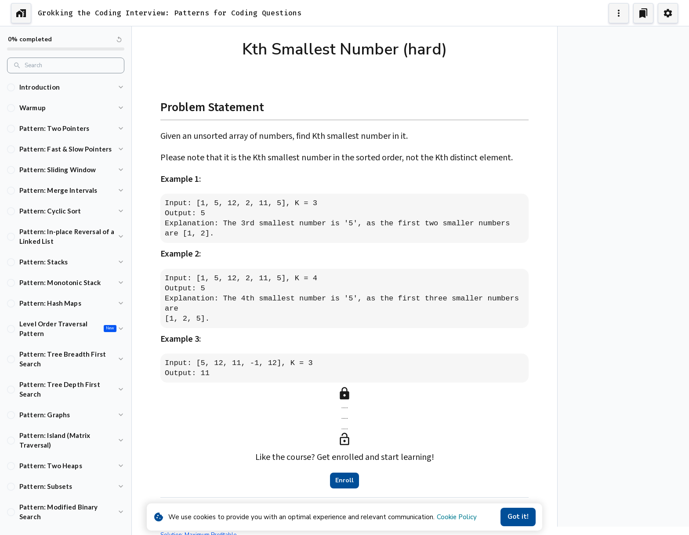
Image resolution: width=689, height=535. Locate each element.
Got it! (518, 517)
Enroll (344, 480)
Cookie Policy (457, 517)
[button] (65, 87)
